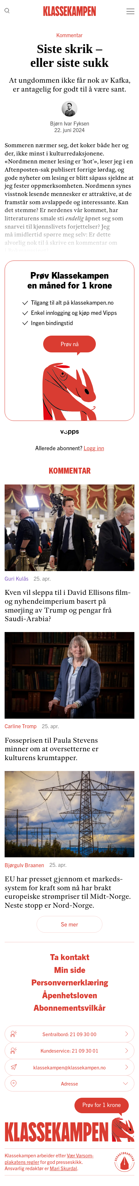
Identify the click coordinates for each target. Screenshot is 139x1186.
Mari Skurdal (63, 1168)
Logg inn (94, 447)
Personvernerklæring (69, 982)
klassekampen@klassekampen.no (69, 1067)
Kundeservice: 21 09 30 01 (69, 1050)
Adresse (69, 1083)
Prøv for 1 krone (101, 1104)
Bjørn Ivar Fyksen (69, 123)
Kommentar (69, 35)
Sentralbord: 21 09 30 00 (69, 1034)
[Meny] (130, 11)
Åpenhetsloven (69, 995)
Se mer (69, 924)
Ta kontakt (69, 957)
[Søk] (7, 11)
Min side (69, 969)
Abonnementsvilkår (69, 1007)
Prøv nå (70, 343)
